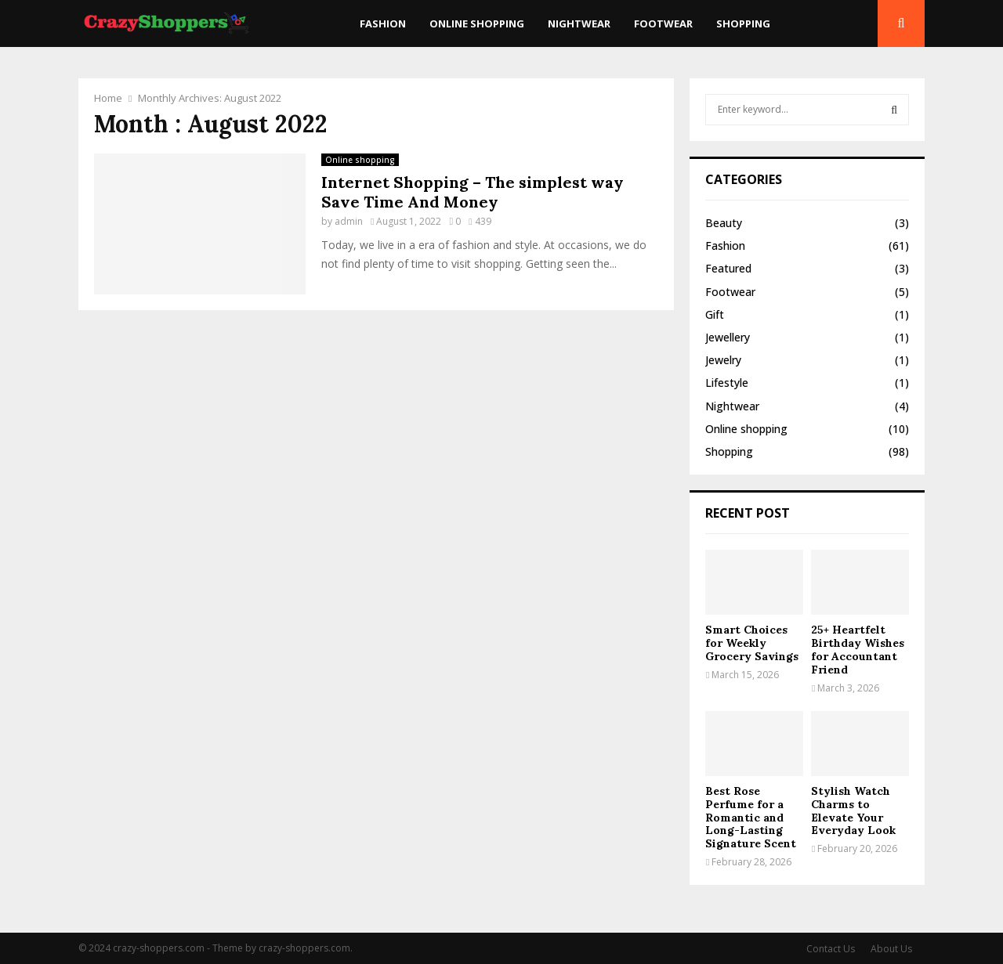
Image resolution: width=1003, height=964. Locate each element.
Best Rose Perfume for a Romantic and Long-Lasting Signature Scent (750, 817)
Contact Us (830, 948)
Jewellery (727, 337)
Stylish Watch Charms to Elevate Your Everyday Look (853, 810)
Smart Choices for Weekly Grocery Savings (751, 643)
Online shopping (476, 23)
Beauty (723, 222)
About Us (891, 948)
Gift (714, 314)
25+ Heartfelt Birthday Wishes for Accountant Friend (857, 649)
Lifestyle (726, 382)
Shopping (743, 23)
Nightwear (579, 23)
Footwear (663, 23)
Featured (728, 268)
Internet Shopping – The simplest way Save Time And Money (472, 191)
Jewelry (723, 359)
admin (349, 221)
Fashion (383, 23)
